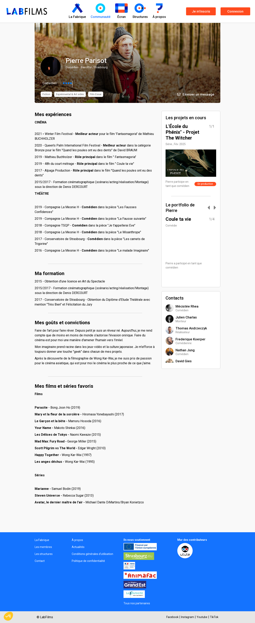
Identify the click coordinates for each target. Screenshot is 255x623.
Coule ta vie (178, 219)
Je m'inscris (201, 11)
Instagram (187, 617)
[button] (8, 616)
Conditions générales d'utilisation (92, 554)
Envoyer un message (195, 94)
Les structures (44, 554)
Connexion (235, 11)
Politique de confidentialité (88, 560)
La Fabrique (42, 540)
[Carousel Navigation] (209, 207)
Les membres (43, 547)
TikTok (214, 617)
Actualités (78, 547)
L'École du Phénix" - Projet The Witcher (182, 132)
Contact (40, 560)
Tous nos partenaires (137, 603)
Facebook (172, 617)
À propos (77, 540)
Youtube (202, 617)
